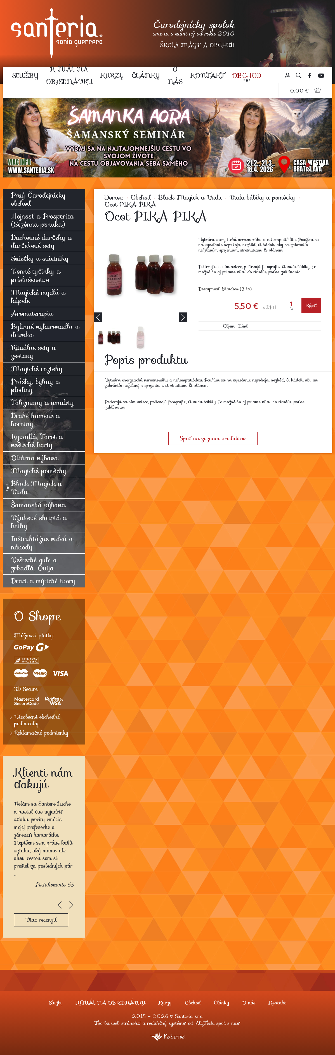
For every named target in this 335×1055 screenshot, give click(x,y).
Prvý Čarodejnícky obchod (38, 199)
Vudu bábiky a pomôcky (262, 197)
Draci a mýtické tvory (43, 580)
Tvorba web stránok (116, 1023)
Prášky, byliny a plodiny (35, 385)
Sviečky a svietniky (40, 258)
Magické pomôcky (39, 470)
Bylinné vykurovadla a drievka (45, 330)
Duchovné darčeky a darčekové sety (41, 241)
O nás (175, 75)
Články (146, 75)
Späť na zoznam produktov (213, 438)
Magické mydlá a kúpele (38, 296)
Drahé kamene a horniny (35, 419)
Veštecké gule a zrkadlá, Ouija (34, 563)
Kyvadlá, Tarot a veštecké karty (37, 440)
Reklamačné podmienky (41, 733)
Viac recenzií (41, 919)
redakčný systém (165, 1023)
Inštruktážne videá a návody (42, 542)
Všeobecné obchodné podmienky (37, 720)
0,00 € (300, 91)
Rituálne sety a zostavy (33, 351)
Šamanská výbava (38, 504)
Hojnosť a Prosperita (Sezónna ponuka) (42, 220)
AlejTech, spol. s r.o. (216, 1023)
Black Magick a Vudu (190, 197)
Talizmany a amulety (42, 402)
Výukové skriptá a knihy (39, 521)
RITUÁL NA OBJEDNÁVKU (69, 75)
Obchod (246, 75)
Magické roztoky (37, 368)
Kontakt (207, 75)
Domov (114, 197)
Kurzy (112, 75)
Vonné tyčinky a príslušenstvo (35, 275)
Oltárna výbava (34, 457)
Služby (25, 75)
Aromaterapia (32, 313)
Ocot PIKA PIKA (130, 204)
